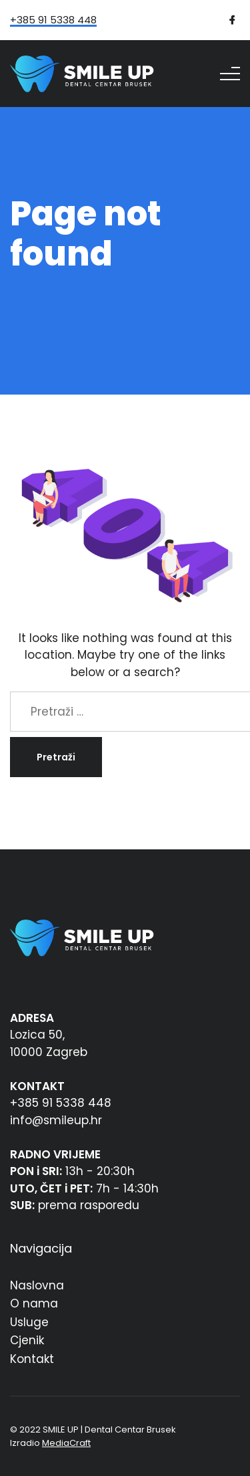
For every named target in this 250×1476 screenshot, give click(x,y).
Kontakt (32, 1359)
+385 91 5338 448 (53, 21)
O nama (34, 1303)
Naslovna (37, 1285)
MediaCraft (66, 1443)
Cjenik (27, 1340)
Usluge (29, 1322)
